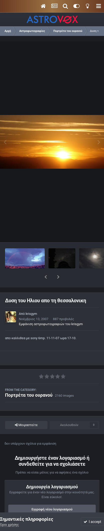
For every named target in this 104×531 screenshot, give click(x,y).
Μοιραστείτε (26, 412)
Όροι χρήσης (9, 524)
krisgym (31, 301)
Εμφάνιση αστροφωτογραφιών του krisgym (51, 311)
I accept (92, 522)
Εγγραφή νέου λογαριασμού (52, 496)
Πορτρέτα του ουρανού (29, 382)
